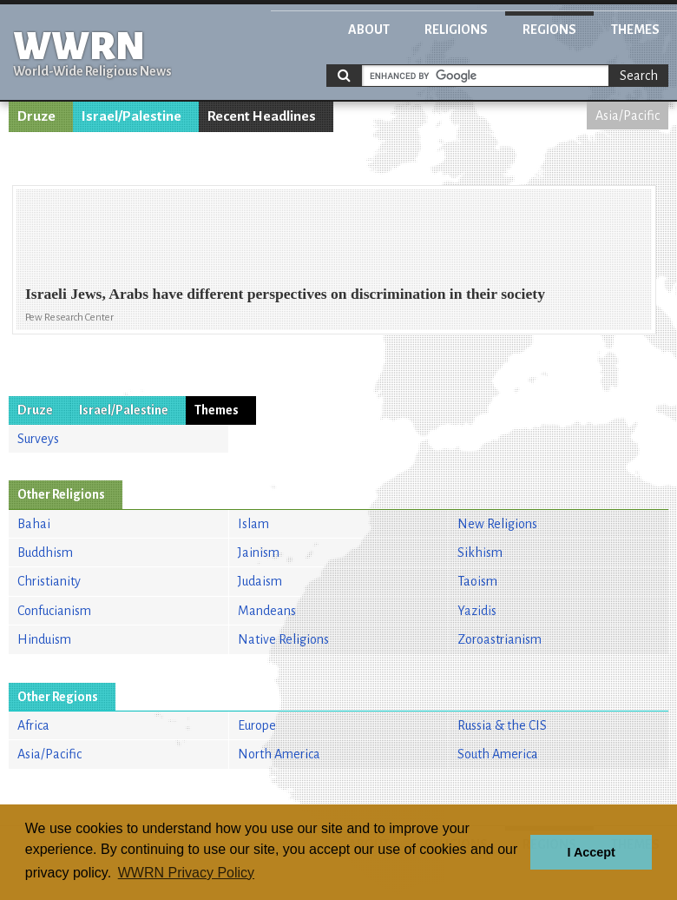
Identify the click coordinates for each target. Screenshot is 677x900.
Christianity (49, 581)
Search (639, 76)
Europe (257, 725)
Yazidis (476, 611)
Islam (253, 524)
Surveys (38, 439)
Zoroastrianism (499, 639)
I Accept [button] (591, 852)
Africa (33, 725)
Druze (36, 116)
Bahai (33, 524)
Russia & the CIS (502, 725)
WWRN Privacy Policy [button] (186, 872)
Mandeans (267, 611)
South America (497, 754)
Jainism (258, 552)
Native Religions (283, 639)
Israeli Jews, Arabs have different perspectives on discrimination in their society (285, 293)
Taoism (477, 581)
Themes (635, 29)
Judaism (260, 581)
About (369, 29)
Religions (456, 29)
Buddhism (45, 552)
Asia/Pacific (627, 115)
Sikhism (480, 552)
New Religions (497, 524)
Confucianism (54, 611)
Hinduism (44, 639)
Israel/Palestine (131, 116)
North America (279, 754)
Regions (549, 29)
